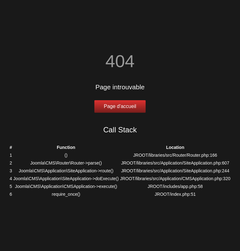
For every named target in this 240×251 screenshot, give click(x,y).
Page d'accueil (120, 106)
